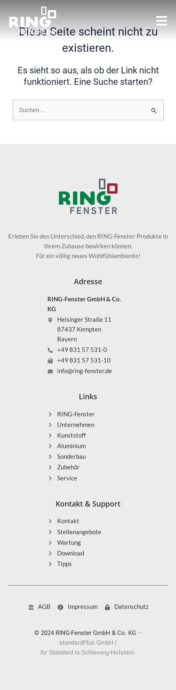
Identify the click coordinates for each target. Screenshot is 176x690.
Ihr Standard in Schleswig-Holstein (87, 652)
